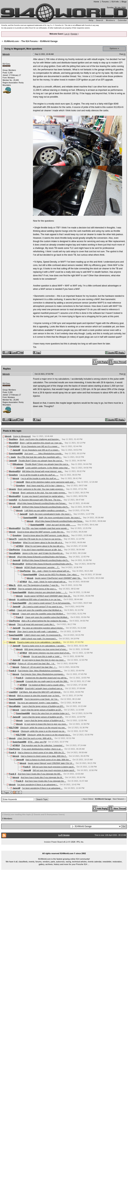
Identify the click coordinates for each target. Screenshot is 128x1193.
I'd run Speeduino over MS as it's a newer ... (40, 446)
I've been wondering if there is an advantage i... (37, 784)
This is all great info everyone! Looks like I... (36, 624)
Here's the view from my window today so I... (51, 713)
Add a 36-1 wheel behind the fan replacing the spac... (45, 621)
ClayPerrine (14, 550)
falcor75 (12, 539)
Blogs (124, 2)
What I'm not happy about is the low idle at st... (43, 542)
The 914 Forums (29, 41)
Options (113, 48)
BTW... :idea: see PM (37, 742)
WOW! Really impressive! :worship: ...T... (42, 567)
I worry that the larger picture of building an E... (44, 720)
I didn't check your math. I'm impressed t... (39, 639)
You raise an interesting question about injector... (43, 628)
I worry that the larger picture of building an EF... (41, 710)
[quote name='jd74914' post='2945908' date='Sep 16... (47, 596)
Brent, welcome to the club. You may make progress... (41, 489)
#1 (125, 54)
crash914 (13, 692)
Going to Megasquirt (22, 436)
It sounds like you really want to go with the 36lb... (47, 681)
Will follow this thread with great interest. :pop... (42, 471)
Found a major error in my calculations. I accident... (39, 642)
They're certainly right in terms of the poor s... (37, 589)
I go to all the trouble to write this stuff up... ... (38, 475)
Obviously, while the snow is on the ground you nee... (43, 728)
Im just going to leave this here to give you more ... (44, 660)
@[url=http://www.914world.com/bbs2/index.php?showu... (42, 503)
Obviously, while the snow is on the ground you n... (49, 735)
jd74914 (19, 546)
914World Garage (49, 41)
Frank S (19, 617)
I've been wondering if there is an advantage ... (42, 788)
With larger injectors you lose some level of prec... (46, 649)
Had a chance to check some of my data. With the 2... (44, 756)
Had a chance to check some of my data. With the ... (48, 760)
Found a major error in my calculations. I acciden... (44, 646)
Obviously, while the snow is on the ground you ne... (43, 731)
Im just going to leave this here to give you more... (46, 724)
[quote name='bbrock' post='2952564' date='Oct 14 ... (51, 763)
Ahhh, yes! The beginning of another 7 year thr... (38, 585)
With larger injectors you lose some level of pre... (50, 653)
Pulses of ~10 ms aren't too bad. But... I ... (39, 667)
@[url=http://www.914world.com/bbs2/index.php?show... (59, 521)
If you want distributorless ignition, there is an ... (42, 749)
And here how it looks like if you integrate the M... (42, 777)
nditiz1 (12, 610)
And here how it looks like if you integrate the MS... (40, 774)
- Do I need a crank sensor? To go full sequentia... (49, 603)
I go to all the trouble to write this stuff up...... (40, 478)
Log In (66, 34)
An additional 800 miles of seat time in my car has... (39, 599)
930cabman (17, 464)
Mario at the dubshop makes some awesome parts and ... (50, 482)
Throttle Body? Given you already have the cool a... (47, 464)
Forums (105, 2)
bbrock (6, 54)
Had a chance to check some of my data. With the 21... (41, 752)
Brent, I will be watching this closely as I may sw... (41, 443)
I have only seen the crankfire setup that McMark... (47, 617)
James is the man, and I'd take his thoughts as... (43, 553)
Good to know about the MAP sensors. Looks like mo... (41, 532)
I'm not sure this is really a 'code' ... (46, 656)
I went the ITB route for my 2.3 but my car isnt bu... (40, 539)
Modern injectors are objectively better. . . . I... (48, 592)
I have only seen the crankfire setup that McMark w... (40, 610)
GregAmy (13, 475)
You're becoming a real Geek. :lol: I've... (41, 699)
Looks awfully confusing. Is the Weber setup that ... (47, 468)
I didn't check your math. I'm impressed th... (43, 635)
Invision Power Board (53, 842)
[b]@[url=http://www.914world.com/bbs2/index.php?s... (45, 507)
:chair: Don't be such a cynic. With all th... (35, 738)
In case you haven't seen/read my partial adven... (43, 496)
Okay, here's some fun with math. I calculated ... (38, 631)
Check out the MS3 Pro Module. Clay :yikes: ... (59, 574)
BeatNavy (13, 439)
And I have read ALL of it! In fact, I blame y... (46, 485)
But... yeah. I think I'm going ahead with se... (51, 571)
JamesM (16, 450)
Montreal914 (14, 471)
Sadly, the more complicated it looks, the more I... (50, 514)
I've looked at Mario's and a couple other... (47, 685)
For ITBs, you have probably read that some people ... (45, 528)
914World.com (11, 41)
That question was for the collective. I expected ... (42, 745)
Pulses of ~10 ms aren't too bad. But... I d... (36, 663)
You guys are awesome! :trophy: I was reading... (38, 703)
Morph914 (13, 443)
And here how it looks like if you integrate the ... (45, 781)
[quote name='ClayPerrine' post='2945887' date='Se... (58, 578)
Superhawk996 (16, 453)
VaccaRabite (15, 553)
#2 (125, 374)
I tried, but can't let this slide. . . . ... (61, 525)
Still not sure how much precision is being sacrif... (53, 767)
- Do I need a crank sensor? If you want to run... (42, 606)
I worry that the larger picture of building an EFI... (43, 706)
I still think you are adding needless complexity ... (45, 510)
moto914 (13, 500)
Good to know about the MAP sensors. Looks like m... (46, 535)
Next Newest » (119, 799)
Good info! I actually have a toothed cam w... (44, 688)
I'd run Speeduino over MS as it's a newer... (41, 450)
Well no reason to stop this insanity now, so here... (39, 695)
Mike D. (12, 585)
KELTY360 (14, 728)
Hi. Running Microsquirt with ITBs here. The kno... (40, 500)
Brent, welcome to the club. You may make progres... (44, 493)
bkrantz (12, 489)
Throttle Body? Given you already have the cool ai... (40, 461)
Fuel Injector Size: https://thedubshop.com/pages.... (40, 671)
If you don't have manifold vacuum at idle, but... (42, 550)
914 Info (115, 2)
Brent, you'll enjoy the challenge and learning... (40, 439)
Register (74, 34)
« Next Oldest (87, 799)
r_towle (12, 457)
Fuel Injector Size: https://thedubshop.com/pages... (43, 674)
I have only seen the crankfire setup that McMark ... (43, 614)
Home (96, 2)
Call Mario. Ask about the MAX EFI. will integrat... (40, 692)
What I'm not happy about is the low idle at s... (45, 546)
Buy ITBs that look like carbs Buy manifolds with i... (39, 457)
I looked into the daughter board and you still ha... (46, 678)
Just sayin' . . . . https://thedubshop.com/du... (43, 453)
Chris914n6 (14, 446)
